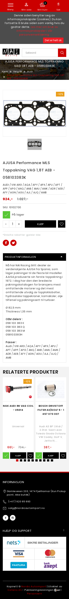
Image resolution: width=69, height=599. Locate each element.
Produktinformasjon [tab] (33, 257)
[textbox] (45, 53)
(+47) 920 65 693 (19, 501)
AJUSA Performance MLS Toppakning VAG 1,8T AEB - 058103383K (36, 77)
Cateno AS (15, 590)
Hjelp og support (17, 531)
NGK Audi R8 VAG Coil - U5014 (18, 408)
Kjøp (40, 224)
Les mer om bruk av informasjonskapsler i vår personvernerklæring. (37, 30)
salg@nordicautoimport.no (26, 508)
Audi (30, 71)
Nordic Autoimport (33, 586)
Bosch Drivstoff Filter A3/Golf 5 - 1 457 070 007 (51, 410)
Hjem (5, 71)
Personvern (34, 593)
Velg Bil (17, 71)
